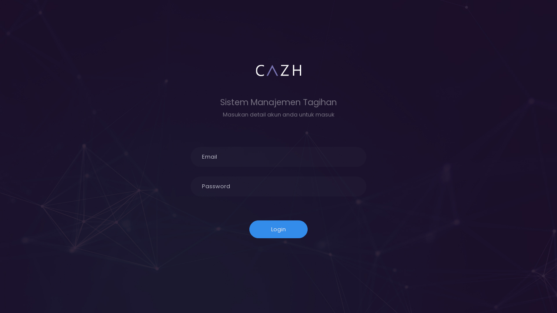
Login (278, 229)
